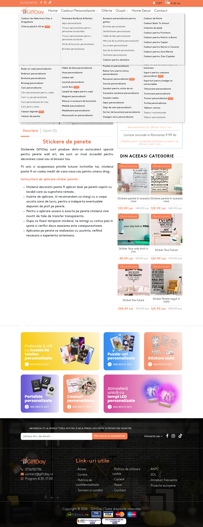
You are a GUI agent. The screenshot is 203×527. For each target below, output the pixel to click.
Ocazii (122, 11)
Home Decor (141, 10)
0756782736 (30, 3)
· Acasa (81, 466)
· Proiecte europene (162, 483)
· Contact (119, 487)
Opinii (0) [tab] (50, 130)
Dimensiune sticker (131, 74)
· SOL (152, 472)
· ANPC (154, 466)
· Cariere (118, 476)
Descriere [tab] (30, 131)
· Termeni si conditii (89, 487)
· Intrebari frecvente (163, 477)
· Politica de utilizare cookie (126, 469)
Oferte (106, 10)
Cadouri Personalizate (79, 11)
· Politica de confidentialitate (87, 480)
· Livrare (81, 472)
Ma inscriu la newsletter (122, 433)
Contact (160, 10)
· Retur (117, 482)
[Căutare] (179, 19)
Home (53, 10)
